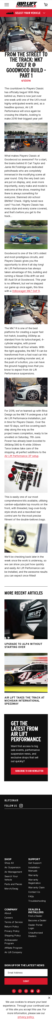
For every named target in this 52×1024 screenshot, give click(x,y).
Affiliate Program (13, 947)
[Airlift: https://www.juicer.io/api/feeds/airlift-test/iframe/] (28, 830)
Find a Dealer (35, 916)
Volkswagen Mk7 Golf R (26, 291)
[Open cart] (46, 4)
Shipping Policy (12, 935)
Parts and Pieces (13, 884)
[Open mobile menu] (6, 5)
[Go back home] (26, 5)
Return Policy (11, 926)
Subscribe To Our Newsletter (29, 771)
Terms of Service (13, 922)
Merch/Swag (11, 888)
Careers (8, 917)
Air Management (13, 871)
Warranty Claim (36, 887)
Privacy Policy (11, 931)
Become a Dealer (37, 920)
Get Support (34, 863)
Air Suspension (12, 867)
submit (26, 981)
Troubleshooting (37, 900)
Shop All (9, 863)
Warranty (33, 875)
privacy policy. (26, 1016)
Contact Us (34, 892)
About (7, 913)
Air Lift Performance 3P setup (21, 455)
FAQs (31, 896)
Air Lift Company (13, 952)
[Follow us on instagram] (26, 806)
